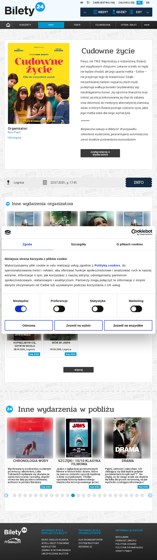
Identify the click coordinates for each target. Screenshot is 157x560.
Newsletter (48, 546)
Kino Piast (14, 132)
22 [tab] (126, 496)
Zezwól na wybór (78, 325)
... (147, 24)
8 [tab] (52, 496)
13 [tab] (78, 496)
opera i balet (129, 25)
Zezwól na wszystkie (128, 325)
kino (51, 25)
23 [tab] (132, 496)
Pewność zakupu (126, 540)
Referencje (85, 546)
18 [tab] (105, 496)
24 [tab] (137, 496)
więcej (78, 369)
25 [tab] (142, 496)
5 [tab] (36, 496)
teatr (77, 25)
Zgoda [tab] (27, 244)
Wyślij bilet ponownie (55, 543)
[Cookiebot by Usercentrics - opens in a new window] (134, 232)
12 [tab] (73, 496)
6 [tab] (41, 496)
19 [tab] (110, 496)
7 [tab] (47, 496)
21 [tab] (121, 496)
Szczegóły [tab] (78, 244)
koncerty (25, 25)
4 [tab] (31, 496)
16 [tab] (94, 496)
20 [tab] (116, 496)
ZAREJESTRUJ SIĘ (104, 2)
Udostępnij (14, 137)
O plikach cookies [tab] (130, 244)
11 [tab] (68, 496)
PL (139, 2)
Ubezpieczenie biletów (54, 553)
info (139, 182)
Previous (6, 495)
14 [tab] (84, 496)
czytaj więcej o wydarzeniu (100, 153)
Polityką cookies (107, 265)
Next (150, 495)
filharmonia (102, 25)
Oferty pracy (124, 551)
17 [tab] (100, 496)
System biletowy (88, 543)
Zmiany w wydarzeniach (56, 550)
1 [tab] (15, 496)
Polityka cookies (126, 544)
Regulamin (122, 537)
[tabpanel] (30, 453)
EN (147, 2)
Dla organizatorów (90, 539)
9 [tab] (57, 496)
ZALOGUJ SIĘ (126, 2)
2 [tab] (20, 496)
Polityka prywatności (129, 547)
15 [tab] (89, 496)
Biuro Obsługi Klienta (54, 539)
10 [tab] (63, 496)
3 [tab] (25, 496)
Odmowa (28, 325)
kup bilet (34, 354)
